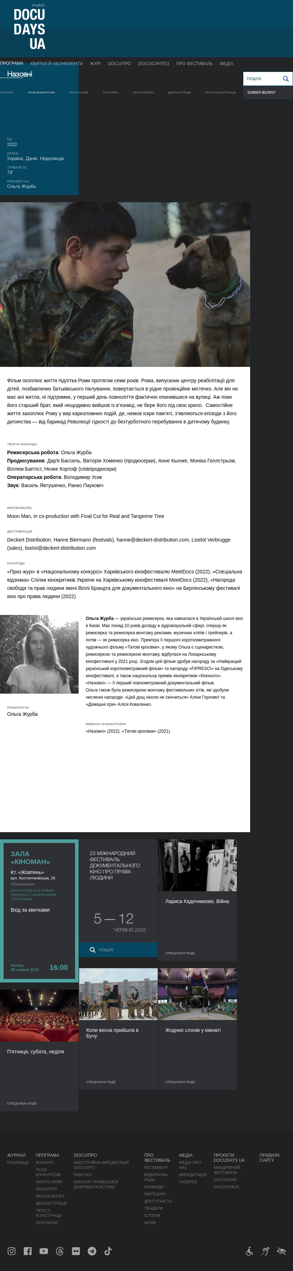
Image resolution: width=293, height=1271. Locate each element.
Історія (152, 1215)
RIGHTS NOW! (78, 92)
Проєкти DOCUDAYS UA (229, 1158)
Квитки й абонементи (56, 63)
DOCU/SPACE (226, 1187)
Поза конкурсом (41, 92)
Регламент (156, 1167)
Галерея (188, 1182)
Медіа (226, 63)
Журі (95, 63)
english (38, 5)
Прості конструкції (220, 92)
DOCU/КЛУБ (225, 1180)
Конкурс (6, 92)
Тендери (153, 1208)
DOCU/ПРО (119, 63)
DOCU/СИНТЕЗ (153, 63)
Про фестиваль (194, 63)
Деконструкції (179, 92)
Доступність (158, 1201)
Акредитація (193, 1175)
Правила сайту (270, 1158)
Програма (11, 63)
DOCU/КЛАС (258, 92)
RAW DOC (83, 1175)
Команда (154, 1187)
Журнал (16, 1155)
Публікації (18, 1162)
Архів (150, 1223)
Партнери (154, 1194)
